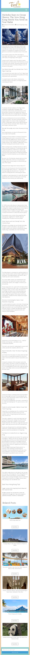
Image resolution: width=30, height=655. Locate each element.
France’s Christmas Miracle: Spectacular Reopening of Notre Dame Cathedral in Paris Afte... (15, 584)
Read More (15, 527)
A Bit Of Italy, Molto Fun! (15, 513)
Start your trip (15, 652)
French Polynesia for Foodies (15, 607)
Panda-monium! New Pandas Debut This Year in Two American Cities (15, 631)
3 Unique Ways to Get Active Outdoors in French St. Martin (15, 537)
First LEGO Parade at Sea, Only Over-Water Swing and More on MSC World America (15, 561)
